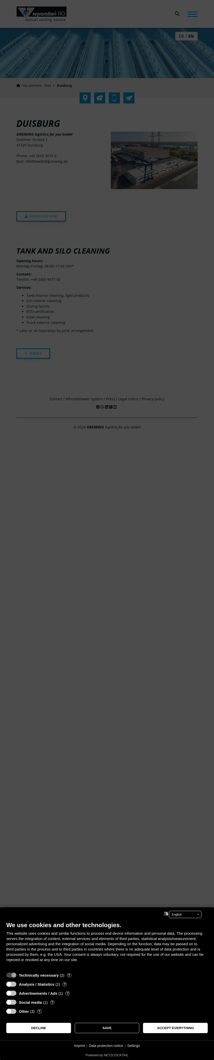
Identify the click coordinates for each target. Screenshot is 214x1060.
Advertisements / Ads (38, 993)
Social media (30, 1002)
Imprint (79, 1046)
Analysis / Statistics (36, 984)
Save (107, 1028)
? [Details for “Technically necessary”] (69, 975)
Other (24, 1011)
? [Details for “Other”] (39, 1011)
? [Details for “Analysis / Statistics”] (65, 984)
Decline (38, 1028)
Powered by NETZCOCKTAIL (107, 1055)
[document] (107, 945)
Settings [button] (133, 1046)
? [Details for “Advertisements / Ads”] (68, 993)
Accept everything (175, 1028)
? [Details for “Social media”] (52, 1002)
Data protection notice (106, 1046)
